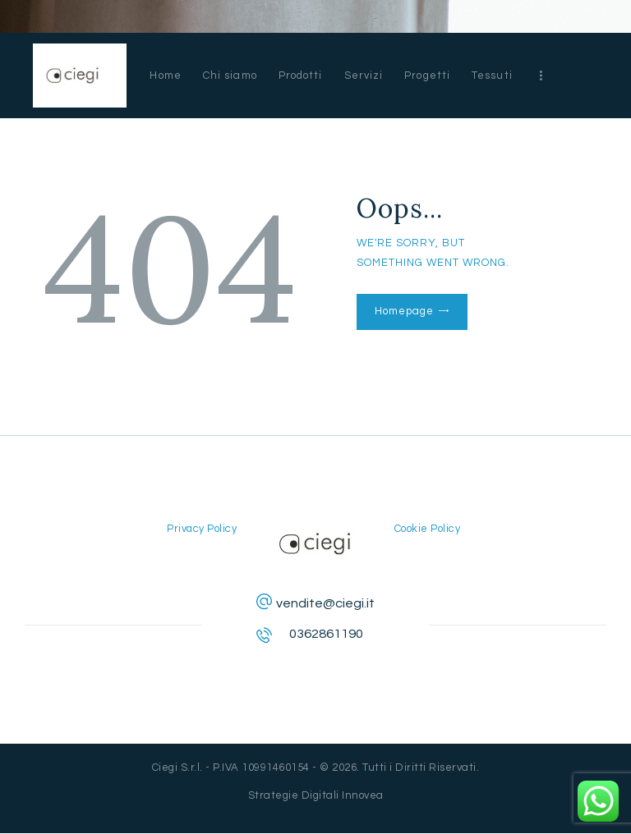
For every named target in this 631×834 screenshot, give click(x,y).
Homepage (404, 311)
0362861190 (326, 633)
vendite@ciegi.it (325, 603)
